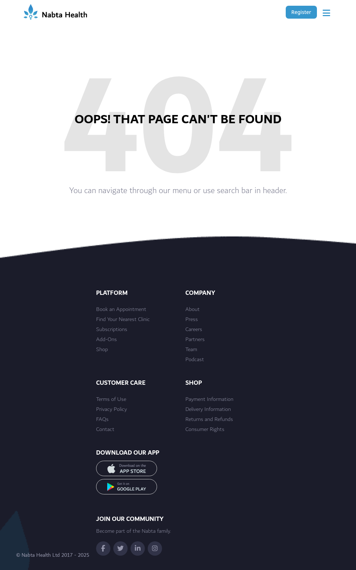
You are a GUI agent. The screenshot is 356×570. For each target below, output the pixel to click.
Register (301, 12)
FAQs (102, 419)
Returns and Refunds (209, 419)
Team (191, 349)
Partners (195, 339)
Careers (193, 329)
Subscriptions (111, 329)
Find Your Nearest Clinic (123, 319)
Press (191, 319)
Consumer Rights (204, 429)
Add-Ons (106, 339)
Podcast (194, 359)
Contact (105, 429)
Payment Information (209, 399)
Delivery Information (208, 409)
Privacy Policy (111, 409)
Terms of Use (111, 399)
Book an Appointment (121, 309)
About (192, 309)
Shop (102, 349)
